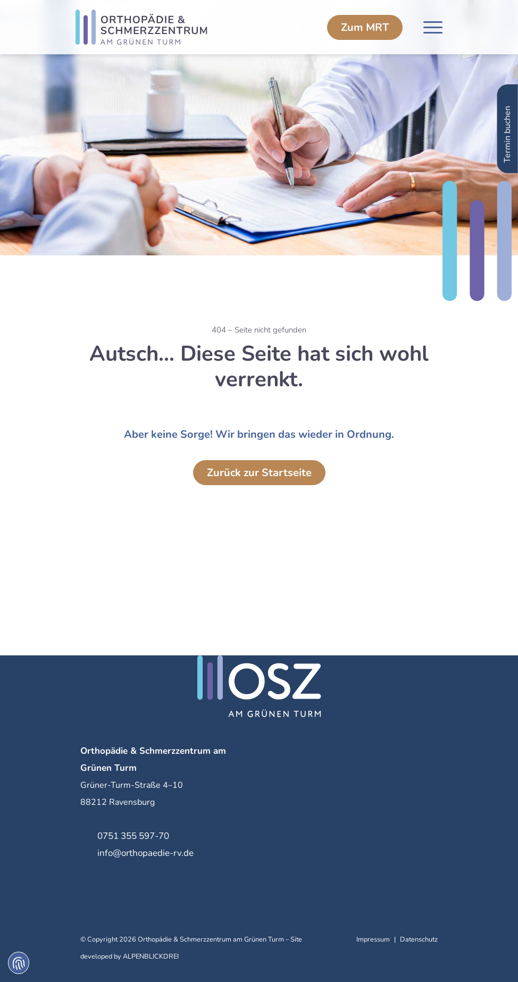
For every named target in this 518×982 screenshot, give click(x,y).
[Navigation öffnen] (432, 27)
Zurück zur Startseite (259, 472)
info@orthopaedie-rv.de (145, 853)
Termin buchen (507, 123)
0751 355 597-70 (133, 836)
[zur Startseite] (151, 27)
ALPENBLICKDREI (151, 956)
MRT (365, 27)
